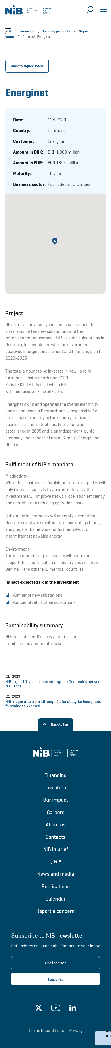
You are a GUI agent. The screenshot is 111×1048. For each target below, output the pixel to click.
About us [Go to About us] (55, 824)
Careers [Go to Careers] (55, 812)
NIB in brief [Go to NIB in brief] (55, 849)
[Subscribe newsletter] (55, 979)
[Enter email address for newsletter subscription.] (55, 962)
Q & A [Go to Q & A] (55, 861)
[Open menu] (103, 10)
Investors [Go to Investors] (55, 787)
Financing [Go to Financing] (55, 775)
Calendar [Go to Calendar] (56, 898)
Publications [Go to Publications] (56, 886)
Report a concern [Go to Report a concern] (55, 910)
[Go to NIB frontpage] (28, 11)
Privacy (76, 1030)
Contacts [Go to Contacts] (55, 836)
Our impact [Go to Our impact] (55, 799)
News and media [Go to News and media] (55, 873)
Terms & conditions (46, 1030)
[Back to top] (55, 724)
